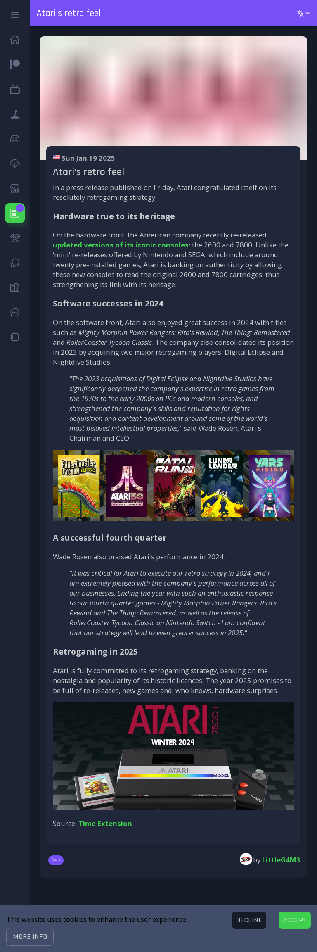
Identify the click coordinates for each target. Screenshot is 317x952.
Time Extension (105, 823)
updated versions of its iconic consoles (121, 244)
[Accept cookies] (295, 920)
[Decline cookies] (249, 920)
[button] (30, 937)
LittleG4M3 (281, 859)
